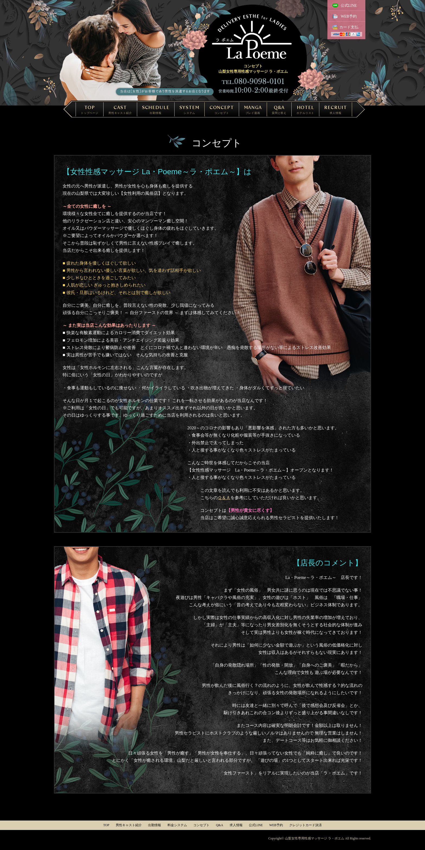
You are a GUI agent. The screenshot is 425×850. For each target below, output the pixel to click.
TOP (89, 109)
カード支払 (348, 27)
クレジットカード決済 (305, 825)
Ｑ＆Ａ (224, 497)
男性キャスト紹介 (129, 825)
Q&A (279, 109)
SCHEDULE (155, 109)
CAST (120, 109)
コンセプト (201, 825)
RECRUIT (335, 109)
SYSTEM (189, 109)
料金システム (177, 825)
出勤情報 (154, 825)
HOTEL (305, 109)
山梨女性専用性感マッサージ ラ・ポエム (314, 838)
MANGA (253, 109)
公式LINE (349, 6)
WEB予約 (349, 16)
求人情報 (236, 825)
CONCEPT (222, 109)
